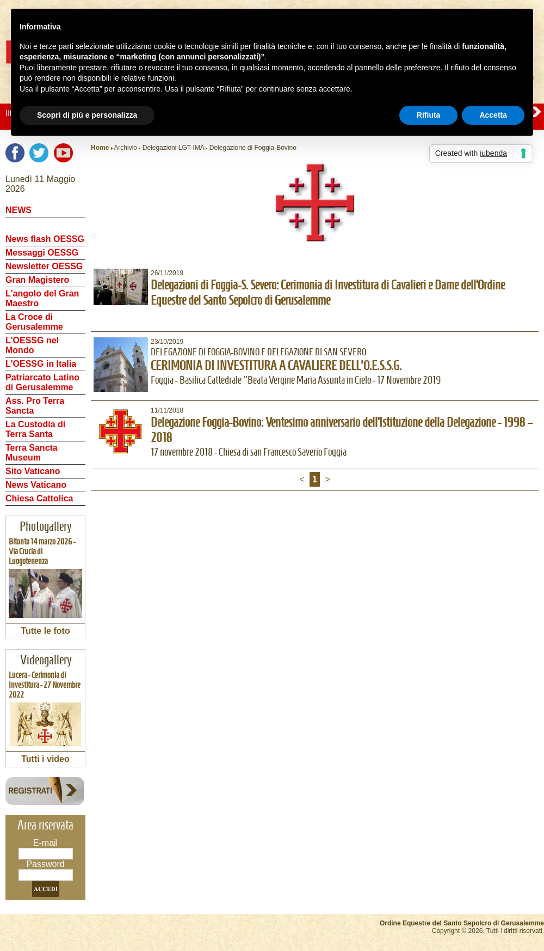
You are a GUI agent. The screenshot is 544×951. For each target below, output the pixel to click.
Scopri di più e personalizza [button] (87, 115)
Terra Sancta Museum (31, 452)
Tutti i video (45, 759)
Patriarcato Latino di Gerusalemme (42, 382)
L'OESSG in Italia (40, 363)
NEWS (18, 210)
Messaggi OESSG (41, 252)
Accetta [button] (493, 115)
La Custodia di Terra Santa (35, 429)
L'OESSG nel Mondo (32, 345)
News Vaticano (35, 484)
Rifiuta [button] (429, 115)
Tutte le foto (45, 630)
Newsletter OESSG (44, 266)
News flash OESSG (44, 239)
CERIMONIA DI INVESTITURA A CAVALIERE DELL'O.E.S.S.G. (276, 366)
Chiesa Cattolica (39, 498)
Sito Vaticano (32, 471)
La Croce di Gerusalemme (34, 321)
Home (100, 148)
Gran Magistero (37, 279)
